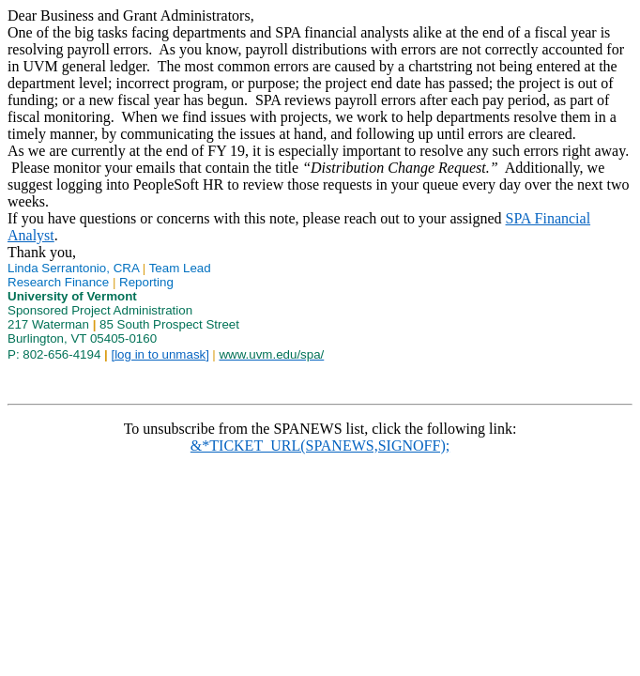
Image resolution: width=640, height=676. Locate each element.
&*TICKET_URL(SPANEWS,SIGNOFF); (320, 445)
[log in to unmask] (159, 354)
